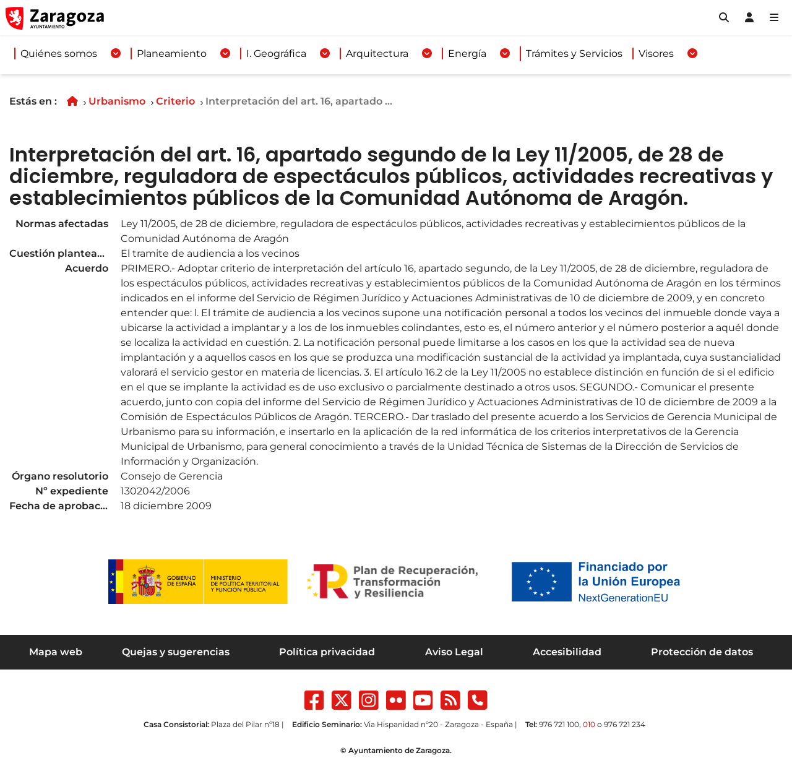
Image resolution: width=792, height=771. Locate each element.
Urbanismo (116, 101)
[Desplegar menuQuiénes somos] (116, 53)
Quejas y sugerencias (176, 652)
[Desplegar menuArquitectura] (427, 53)
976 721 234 (624, 724)
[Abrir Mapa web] (774, 18)
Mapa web (55, 652)
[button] (724, 18)
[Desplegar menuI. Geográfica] (325, 53)
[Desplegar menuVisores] (692, 53)
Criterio (175, 101)
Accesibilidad (567, 652)
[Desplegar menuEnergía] (505, 53)
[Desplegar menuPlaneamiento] (225, 53)
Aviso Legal (454, 652)
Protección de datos (702, 652)
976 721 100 (559, 724)
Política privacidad (327, 652)
